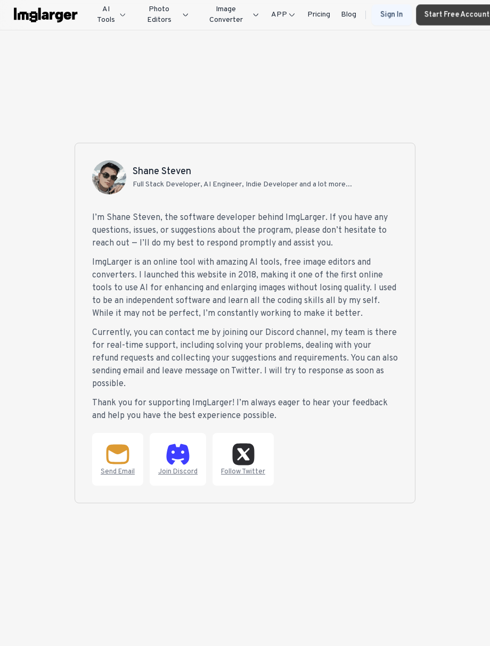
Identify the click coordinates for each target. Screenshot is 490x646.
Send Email (118, 472)
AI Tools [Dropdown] (112, 14)
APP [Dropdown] (284, 15)
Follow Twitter (243, 472)
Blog (348, 14)
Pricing (318, 14)
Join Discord (178, 472)
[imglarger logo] (46, 15)
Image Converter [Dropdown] (234, 14)
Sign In (391, 14)
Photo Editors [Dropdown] (168, 14)
